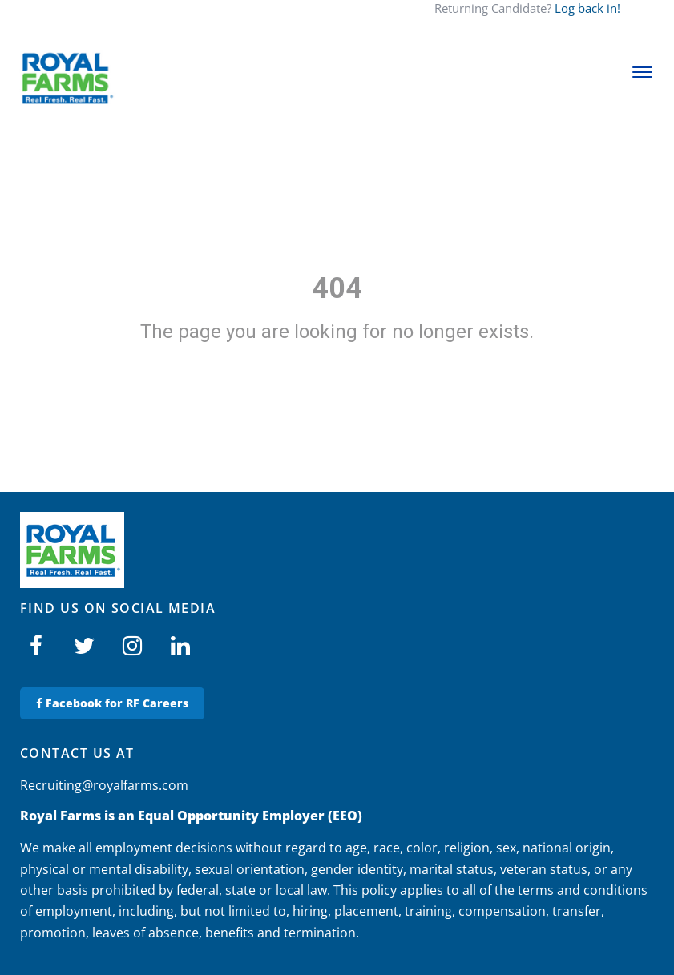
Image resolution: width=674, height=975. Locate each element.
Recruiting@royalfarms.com (104, 785)
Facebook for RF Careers (112, 703)
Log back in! (587, 8)
